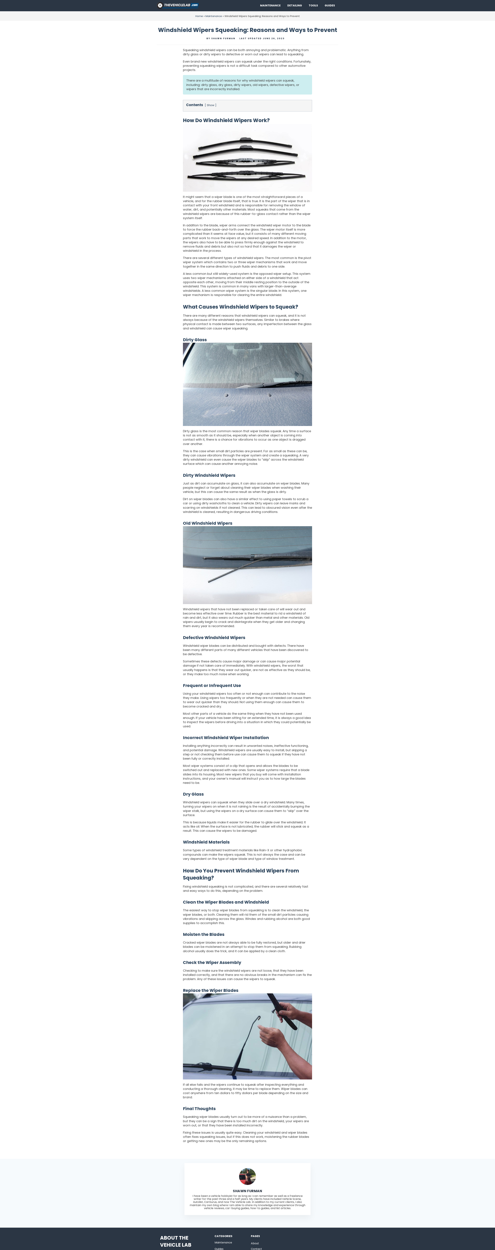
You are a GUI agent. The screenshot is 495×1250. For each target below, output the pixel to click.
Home (199, 16)
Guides (330, 5)
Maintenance (270, 5)
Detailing (294, 5)
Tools (313, 5)
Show (210, 105)
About (255, 1243)
